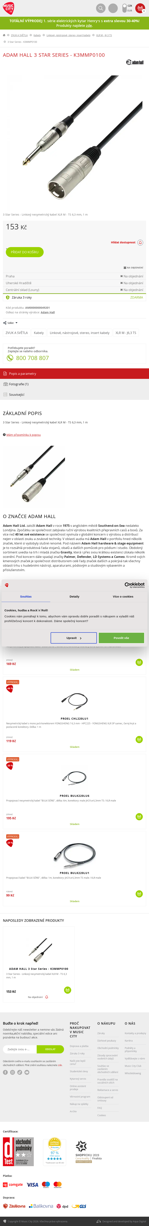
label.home (4, 35)
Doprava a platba (79, 1046)
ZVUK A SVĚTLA (19, 35)
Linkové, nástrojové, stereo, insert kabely (68, 35)
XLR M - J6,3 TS (104, 35)
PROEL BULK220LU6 (74, 796)
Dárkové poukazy (106, 1040)
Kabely (37, 35)
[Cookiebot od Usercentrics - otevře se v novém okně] (128, 585)
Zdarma (136, 297)
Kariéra (129, 1040)
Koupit (139, 662)
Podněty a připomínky (131, 1049)
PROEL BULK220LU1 (74, 873)
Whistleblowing (133, 1073)
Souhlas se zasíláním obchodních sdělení (107, 1069)
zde (60, 1065)
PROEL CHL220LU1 (74, 718)
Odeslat (50, 1049)
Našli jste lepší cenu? (77, 1062)
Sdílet (11, 322)
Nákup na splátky (79, 1103)
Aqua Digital (139, 1221)
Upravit (74, 638)
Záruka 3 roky (22, 297)
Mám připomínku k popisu (23, 435)
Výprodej (12, 682)
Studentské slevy (79, 1071)
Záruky (101, 1033)
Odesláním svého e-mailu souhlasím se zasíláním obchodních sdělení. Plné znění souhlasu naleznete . (32, 1063)
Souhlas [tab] (26, 596)
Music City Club (133, 1065)
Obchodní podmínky (108, 1047)
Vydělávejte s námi (135, 1058)
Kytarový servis (78, 1078)
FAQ (99, 1107)
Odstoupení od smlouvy (105, 1099)
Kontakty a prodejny (135, 1033)
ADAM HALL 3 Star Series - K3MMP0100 (38, 969)
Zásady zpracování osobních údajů (107, 1057)
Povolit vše (121, 638)
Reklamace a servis (107, 1089)
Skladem (74, 669)
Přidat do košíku (25, 252)
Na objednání (35, 997)
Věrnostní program (80, 1096)
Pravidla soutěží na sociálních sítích (107, 1081)
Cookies (101, 1115)
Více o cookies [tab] (123, 596)
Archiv (73, 1111)
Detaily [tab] (74, 596)
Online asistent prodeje (78, 1087)
